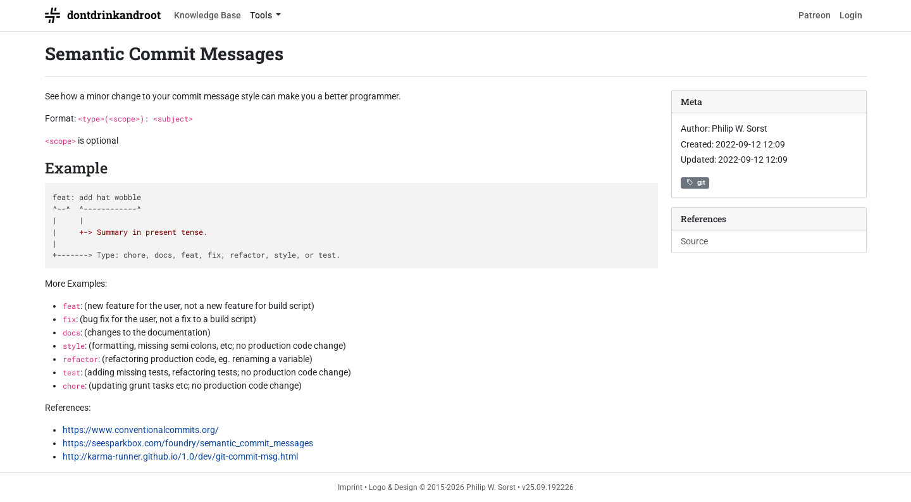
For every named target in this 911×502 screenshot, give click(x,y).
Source (694, 241)
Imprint (350, 487)
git (695, 183)
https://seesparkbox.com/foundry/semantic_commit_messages (188, 443)
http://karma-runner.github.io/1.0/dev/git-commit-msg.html (180, 456)
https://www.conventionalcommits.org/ (141, 430)
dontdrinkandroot (103, 15)
